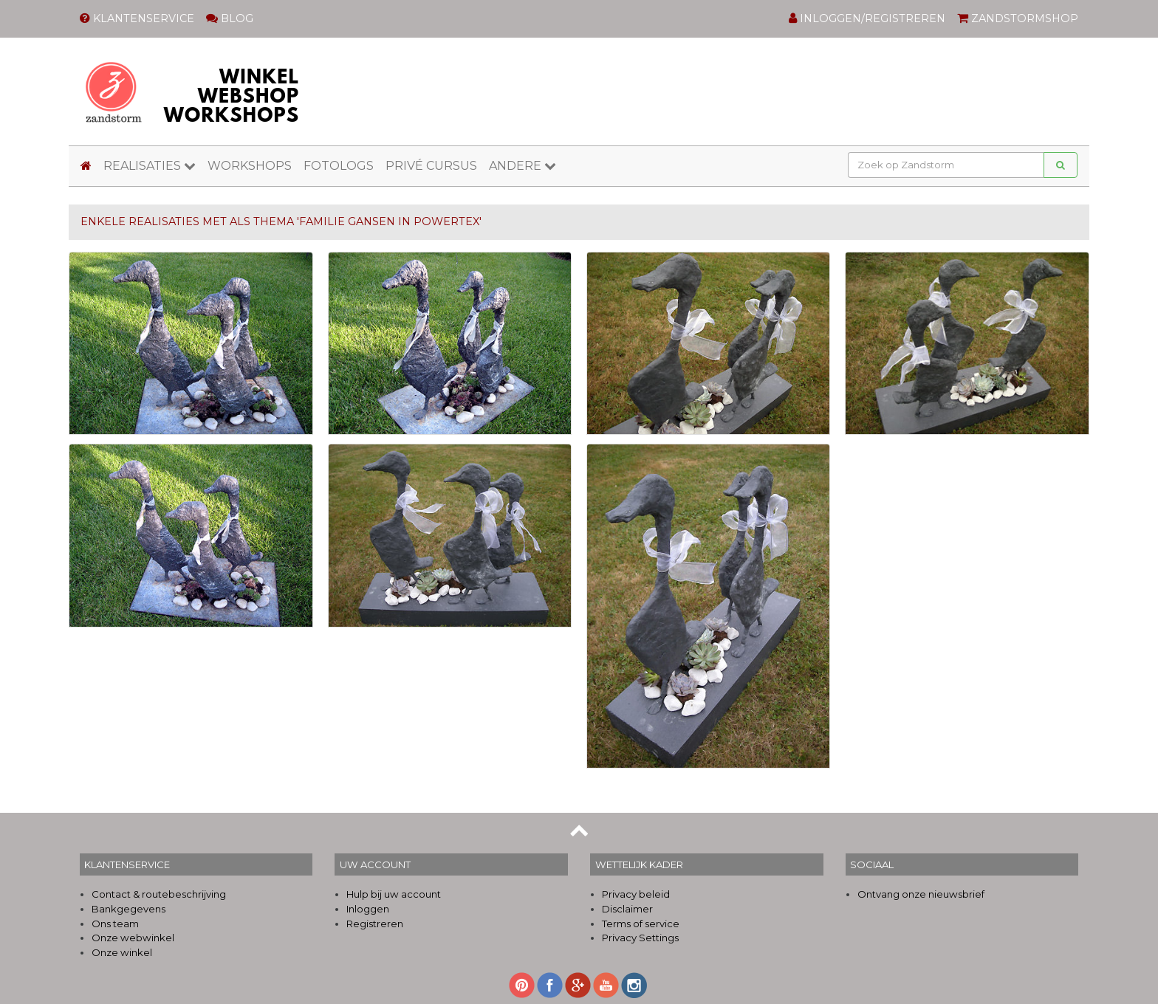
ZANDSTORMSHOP (1017, 18)
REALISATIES (149, 166)
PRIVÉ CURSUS (431, 166)
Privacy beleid (636, 894)
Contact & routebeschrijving (159, 894)
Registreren (374, 923)
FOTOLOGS (339, 166)
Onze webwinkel (133, 937)
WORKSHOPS (250, 166)
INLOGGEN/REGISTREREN (867, 18)
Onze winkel (122, 952)
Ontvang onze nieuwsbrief (920, 894)
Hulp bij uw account (393, 894)
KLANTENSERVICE (137, 18)
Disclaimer (627, 909)
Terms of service (640, 923)
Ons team (115, 923)
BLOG (229, 18)
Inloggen (367, 909)
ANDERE (522, 166)
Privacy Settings (640, 937)
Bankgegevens (128, 909)
